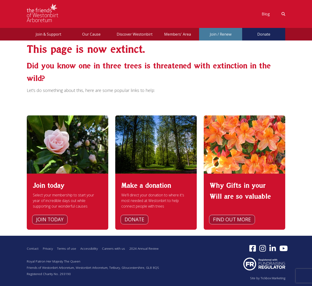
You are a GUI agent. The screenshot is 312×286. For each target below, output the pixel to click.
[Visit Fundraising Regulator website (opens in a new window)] (264, 264)
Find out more (232, 219)
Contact (33, 248)
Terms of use (68, 248)
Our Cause (91, 34)
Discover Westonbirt (135, 34)
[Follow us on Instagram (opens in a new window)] (263, 248)
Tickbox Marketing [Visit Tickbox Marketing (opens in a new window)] (272, 278)
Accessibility (91, 248)
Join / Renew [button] (220, 34)
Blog (266, 14)
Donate (134, 219)
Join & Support (48, 34)
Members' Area (177, 34)
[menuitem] (266, 14)
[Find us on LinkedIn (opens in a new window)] (273, 248)
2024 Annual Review (148, 248)
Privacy (48, 248)
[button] (280, 14)
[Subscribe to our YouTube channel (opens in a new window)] (284, 248)
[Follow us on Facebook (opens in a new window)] (253, 248)
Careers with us (117, 248)
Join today (50, 219)
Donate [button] (263, 34)
